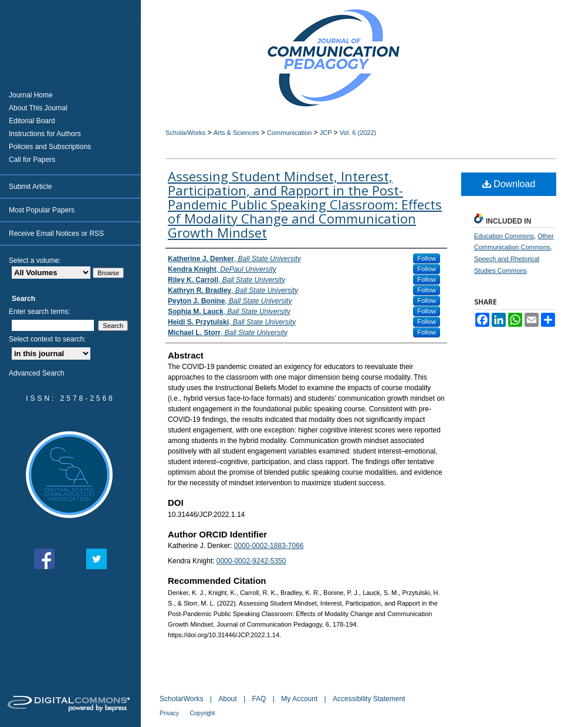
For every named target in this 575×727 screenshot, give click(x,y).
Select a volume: (35, 260)
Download (509, 184)
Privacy (170, 713)
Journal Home (31, 95)
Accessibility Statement (369, 699)
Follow (426, 258)
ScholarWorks (185, 132)
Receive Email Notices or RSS (56, 233)
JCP (327, 132)
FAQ (260, 699)
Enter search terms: (39, 311)
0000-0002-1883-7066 (269, 546)
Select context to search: (47, 339)
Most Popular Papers (42, 210)
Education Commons (504, 235)
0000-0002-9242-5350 (251, 561)
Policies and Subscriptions (50, 147)
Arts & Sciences (237, 132)
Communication (290, 132)
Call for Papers (32, 159)
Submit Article (30, 186)
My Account (300, 699)
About (228, 699)
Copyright (202, 713)
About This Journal (38, 108)
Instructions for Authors (45, 134)
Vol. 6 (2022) (358, 132)
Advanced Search (37, 373)
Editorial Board (32, 121)
